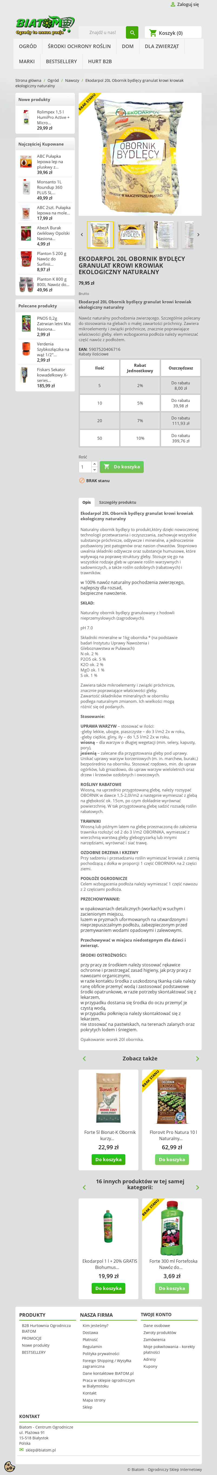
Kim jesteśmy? (95, 1325)
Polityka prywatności (101, 1353)
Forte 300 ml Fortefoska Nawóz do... (173, 1264)
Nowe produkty (34, 99)
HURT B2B (100, 61)
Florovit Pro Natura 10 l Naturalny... (173, 1135)
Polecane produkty (37, 305)
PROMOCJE (32, 1338)
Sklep (87, 1407)
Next (195, 1056)
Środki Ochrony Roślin (79, 46)
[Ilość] (85, 467)
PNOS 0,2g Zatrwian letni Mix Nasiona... (54, 323)
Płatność (90, 1339)
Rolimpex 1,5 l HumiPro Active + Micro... (53, 117)
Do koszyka (122, 466)
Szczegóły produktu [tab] (117, 502)
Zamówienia (154, 1339)
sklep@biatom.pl (41, 1450)
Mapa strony (94, 1400)
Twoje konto (156, 1315)
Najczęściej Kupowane (41, 144)
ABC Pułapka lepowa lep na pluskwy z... (50, 161)
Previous (82, 1056)
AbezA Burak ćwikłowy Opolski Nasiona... (53, 233)
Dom (128, 46)
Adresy (149, 1359)
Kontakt (89, 1393)
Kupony (150, 1366)
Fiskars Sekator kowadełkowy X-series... (52, 375)
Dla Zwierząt (162, 46)
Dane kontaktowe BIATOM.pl (108, 1373)
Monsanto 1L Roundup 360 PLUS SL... (49, 187)
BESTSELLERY (61, 61)
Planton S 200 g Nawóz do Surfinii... (51, 259)
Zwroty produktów (159, 1332)
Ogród (28, 46)
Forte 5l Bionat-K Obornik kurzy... (110, 1135)
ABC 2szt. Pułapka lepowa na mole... (54, 210)
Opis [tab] (86, 502)
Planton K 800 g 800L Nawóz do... (53, 281)
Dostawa (90, 1332)
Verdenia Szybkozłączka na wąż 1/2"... (53, 349)
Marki (27, 61)
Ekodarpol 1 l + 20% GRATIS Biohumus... (109, 1264)
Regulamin (92, 1346)
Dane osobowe (156, 1325)
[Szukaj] (108, 32)
